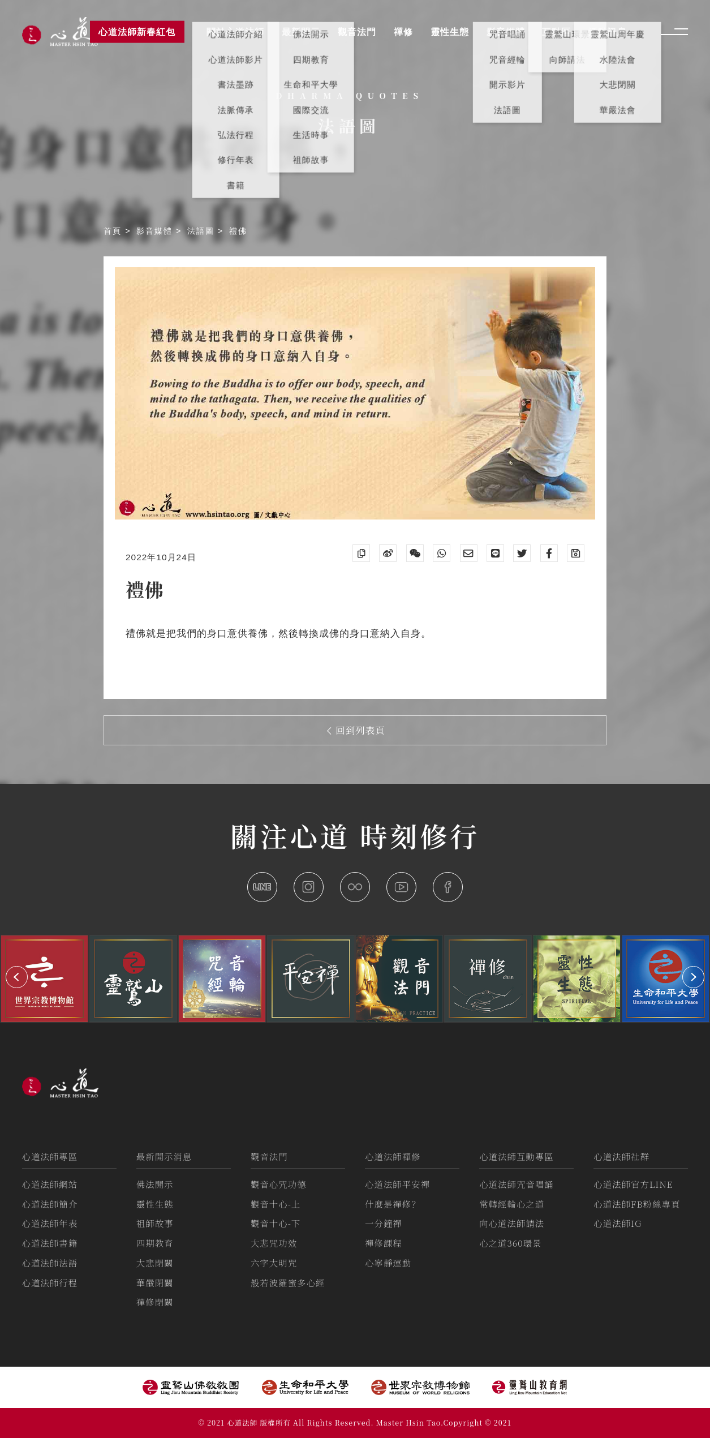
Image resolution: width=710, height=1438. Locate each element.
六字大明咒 (274, 1262)
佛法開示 (155, 1184)
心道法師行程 (50, 1282)
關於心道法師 (235, 32)
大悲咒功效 (274, 1243)
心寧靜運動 (388, 1262)
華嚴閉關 (155, 1282)
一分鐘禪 (383, 1223)
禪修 (403, 32)
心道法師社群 (621, 1156)
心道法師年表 (50, 1223)
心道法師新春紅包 (136, 32)
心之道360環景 (510, 1243)
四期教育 (155, 1243)
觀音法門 (269, 1156)
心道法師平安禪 (397, 1184)
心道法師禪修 (393, 1156)
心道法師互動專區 (516, 1156)
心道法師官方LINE (633, 1184)
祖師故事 (155, 1223)
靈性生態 (155, 1203)
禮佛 (238, 230)
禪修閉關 (155, 1301)
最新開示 (301, 32)
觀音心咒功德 (279, 1184)
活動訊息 (607, 32)
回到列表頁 (356, 730)
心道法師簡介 (50, 1203)
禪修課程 (383, 1243)
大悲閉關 (155, 1262)
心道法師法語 (50, 1262)
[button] (17, 977)
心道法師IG (617, 1223)
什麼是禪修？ (393, 1203)
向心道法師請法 (511, 1223)
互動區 (556, 32)
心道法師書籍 (50, 1243)
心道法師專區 (50, 1156)
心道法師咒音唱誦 (516, 1184)
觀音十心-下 (275, 1223)
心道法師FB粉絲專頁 (636, 1203)
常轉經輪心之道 (511, 1203)
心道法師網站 (50, 1184)
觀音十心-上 (275, 1203)
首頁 (114, 230)
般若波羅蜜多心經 (288, 1282)
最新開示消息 (164, 1156)
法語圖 (202, 230)
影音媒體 (156, 230)
